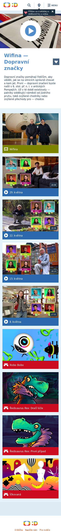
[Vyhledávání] (29, 5)
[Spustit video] (30, 31)
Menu (52, 5)
